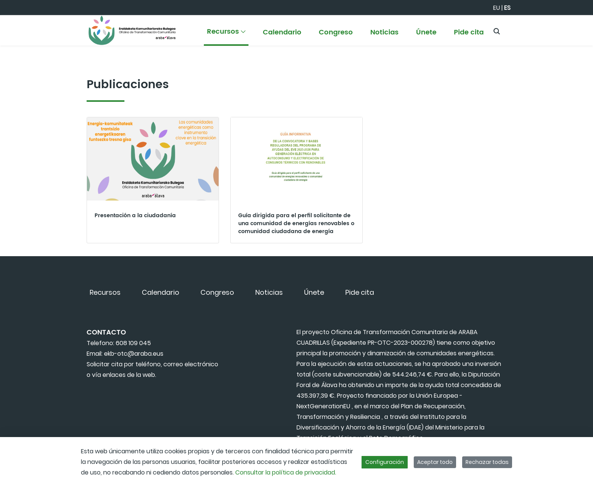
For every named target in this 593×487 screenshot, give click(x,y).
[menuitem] (226, 35)
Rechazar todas (487, 462)
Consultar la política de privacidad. (285, 472)
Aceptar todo (435, 462)
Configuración (384, 462)
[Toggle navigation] (574, 28)
